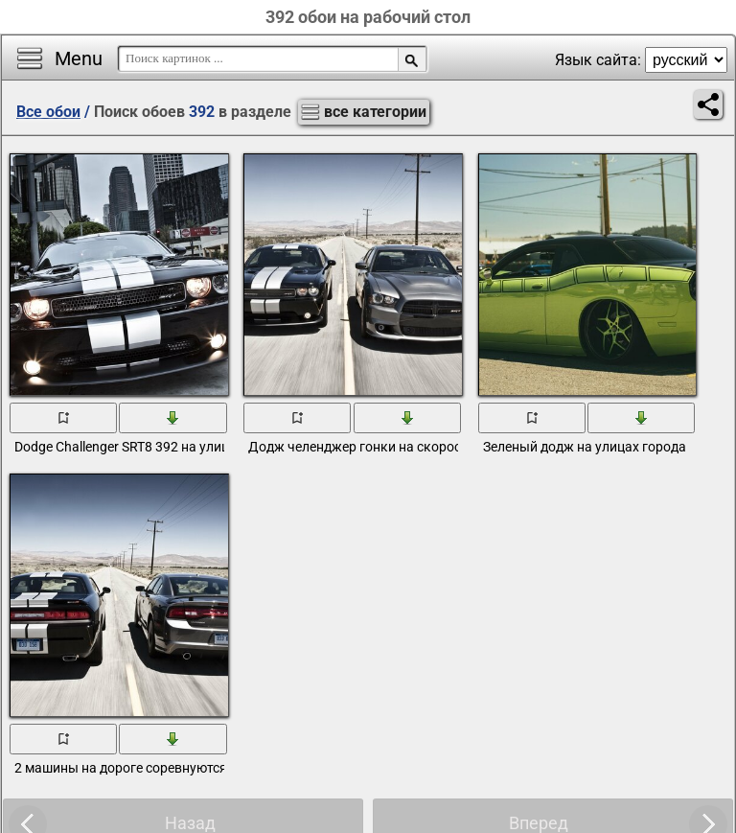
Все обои (48, 112)
